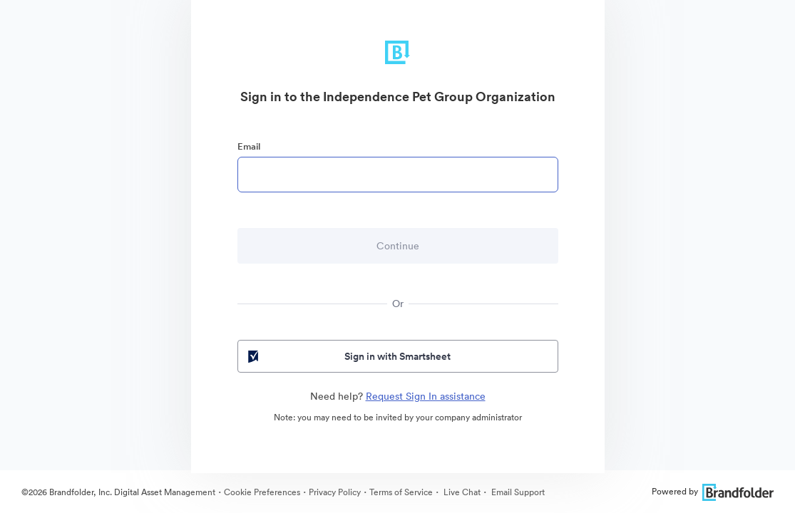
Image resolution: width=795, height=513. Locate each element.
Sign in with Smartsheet (348, 356)
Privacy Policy (335, 492)
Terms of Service (401, 492)
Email (248, 146)
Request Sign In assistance (426, 396)
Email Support (517, 492)
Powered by (713, 491)
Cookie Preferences (262, 492)
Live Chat (461, 492)
